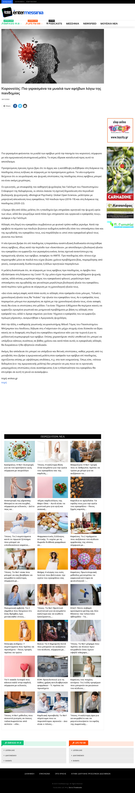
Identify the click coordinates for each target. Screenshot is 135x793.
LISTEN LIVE (10, 750)
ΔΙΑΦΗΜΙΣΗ (19, 2)
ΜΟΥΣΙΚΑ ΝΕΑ (109, 23)
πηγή (4, 382)
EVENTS (8, 761)
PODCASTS (54, 22)
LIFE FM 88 (33, 22)
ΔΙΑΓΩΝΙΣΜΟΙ (10, 756)
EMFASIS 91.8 (10, 22)
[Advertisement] (52, 128)
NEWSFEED (89, 23)
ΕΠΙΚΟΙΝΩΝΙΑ (31, 2)
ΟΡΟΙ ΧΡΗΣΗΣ (60, 774)
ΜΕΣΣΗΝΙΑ (72, 23)
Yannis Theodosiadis (75, 787)
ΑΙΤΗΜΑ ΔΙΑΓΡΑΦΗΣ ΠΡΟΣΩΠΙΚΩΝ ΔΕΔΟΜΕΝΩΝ (90, 774)
